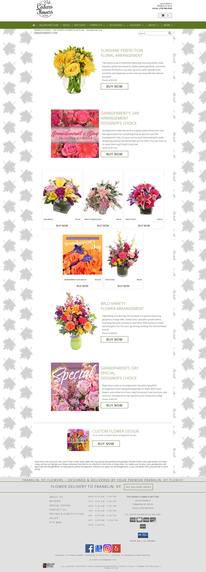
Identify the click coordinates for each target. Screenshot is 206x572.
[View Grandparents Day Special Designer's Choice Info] (75, 386)
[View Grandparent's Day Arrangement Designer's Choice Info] (75, 133)
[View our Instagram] (107, 552)
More (168, 25)
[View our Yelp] (116, 552)
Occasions (117, 25)
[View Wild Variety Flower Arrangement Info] (75, 321)
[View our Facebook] (89, 552)
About (153, 25)
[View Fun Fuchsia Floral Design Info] (123, 254)
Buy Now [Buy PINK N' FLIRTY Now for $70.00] (144, 225)
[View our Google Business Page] (98, 552)
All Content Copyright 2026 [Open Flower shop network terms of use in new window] (76, 566)
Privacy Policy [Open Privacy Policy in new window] (127, 566)
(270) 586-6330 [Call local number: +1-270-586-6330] (165, 8)
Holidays (137, 25)
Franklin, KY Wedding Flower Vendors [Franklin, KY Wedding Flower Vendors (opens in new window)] (131, 555)
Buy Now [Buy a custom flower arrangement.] (106, 443)
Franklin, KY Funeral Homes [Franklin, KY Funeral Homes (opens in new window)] (69, 555)
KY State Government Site (103, 559)
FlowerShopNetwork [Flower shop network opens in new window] (105, 566)
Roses (66, 25)
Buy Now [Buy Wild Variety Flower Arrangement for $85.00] (114, 339)
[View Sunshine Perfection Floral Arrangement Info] (75, 68)
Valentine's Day (49, 25)
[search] (170, 33)
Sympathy (97, 25)
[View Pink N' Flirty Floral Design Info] (144, 194)
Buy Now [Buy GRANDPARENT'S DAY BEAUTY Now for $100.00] (82, 286)
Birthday (80, 25)
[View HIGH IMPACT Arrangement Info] (62, 194)
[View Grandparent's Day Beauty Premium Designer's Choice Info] (82, 254)
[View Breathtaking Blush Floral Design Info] (103, 194)
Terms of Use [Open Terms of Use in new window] (111, 568)
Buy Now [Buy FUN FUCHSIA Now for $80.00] (123, 286)
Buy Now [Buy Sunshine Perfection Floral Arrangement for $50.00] (114, 86)
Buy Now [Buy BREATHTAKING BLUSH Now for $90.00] (103, 225)
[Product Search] (153, 33)
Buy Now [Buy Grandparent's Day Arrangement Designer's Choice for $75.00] (114, 154)
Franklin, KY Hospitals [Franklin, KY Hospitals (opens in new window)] (97, 555)
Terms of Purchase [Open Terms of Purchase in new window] (148, 566)
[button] (165, 15)
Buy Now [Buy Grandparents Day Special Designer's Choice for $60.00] (114, 405)
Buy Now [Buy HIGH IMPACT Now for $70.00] (62, 225)
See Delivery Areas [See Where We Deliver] (138, 487)
